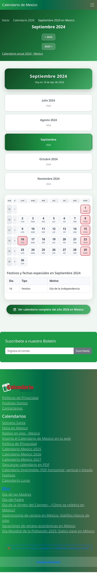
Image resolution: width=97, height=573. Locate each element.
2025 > (49, 46)
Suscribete (82, 351)
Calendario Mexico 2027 (21, 459)
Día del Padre (13, 499)
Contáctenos (12, 408)
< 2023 (49, 37)
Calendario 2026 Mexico (48, 561)
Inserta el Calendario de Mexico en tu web (36, 438)
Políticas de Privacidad (20, 397)
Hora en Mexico (15, 428)
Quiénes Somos (15, 403)
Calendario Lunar (16, 480)
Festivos (8, 475)
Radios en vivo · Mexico (21, 433)
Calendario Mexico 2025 (21, 449)
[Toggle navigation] (92, 5)
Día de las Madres (16, 494)
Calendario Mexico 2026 (21, 454)
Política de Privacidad (19, 443)
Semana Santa (13, 422)
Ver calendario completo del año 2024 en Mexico (48, 309)
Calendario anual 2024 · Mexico (22, 54)
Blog (6, 488)
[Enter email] (39, 351)
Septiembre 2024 (48, 27)
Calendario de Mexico (19, 4)
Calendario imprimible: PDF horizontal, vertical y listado (47, 470)
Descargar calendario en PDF (25, 464)
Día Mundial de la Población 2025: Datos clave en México (48, 531)
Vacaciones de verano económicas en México (38, 525)
